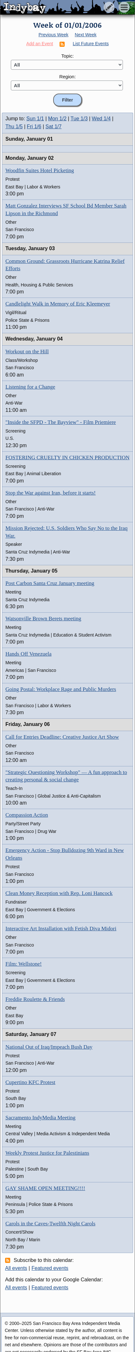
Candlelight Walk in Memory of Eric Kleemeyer (57, 304)
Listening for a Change (30, 387)
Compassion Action (26, 815)
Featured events (50, 1268)
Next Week (85, 34)
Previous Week (53, 34)
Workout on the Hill (27, 352)
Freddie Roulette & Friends (35, 999)
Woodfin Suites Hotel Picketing (39, 170)
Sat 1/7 (54, 126)
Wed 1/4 (101, 118)
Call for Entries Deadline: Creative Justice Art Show (62, 737)
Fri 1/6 (34, 126)
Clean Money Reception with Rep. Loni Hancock (59, 893)
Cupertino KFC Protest (30, 1082)
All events (16, 1268)
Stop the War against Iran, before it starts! (50, 493)
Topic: (67, 56)
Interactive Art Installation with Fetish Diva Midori (60, 929)
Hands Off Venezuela (28, 654)
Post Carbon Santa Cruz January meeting (49, 583)
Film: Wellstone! (23, 964)
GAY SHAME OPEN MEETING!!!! (45, 1188)
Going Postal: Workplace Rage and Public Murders (60, 689)
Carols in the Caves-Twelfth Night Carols (50, 1224)
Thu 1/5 (14, 126)
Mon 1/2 (57, 118)
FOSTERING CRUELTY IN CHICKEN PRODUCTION (67, 457)
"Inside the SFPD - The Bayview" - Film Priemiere (60, 422)
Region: (67, 76)
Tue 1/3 (79, 118)
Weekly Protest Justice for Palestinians (47, 1153)
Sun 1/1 (35, 118)
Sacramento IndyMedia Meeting (40, 1118)
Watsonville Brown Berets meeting (43, 619)
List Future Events (91, 43)
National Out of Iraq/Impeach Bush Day (48, 1047)
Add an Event (39, 43)
